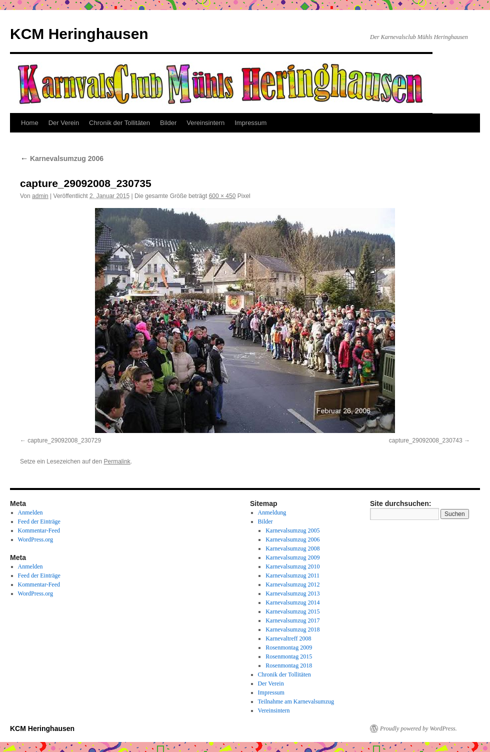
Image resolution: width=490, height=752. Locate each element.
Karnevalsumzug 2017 (293, 620)
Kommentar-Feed (39, 530)
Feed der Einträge (39, 521)
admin (40, 196)
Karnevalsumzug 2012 (293, 584)
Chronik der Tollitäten (119, 122)
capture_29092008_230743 (425, 440)
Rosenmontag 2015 (289, 656)
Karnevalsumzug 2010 (293, 566)
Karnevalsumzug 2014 (293, 602)
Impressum (250, 122)
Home (29, 122)
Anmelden (30, 512)
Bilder (168, 122)
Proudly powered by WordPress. (418, 728)
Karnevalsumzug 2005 (293, 530)
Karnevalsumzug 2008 (293, 548)
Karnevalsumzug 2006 (62, 158)
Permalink (117, 461)
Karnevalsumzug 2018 (293, 629)
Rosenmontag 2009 (289, 647)
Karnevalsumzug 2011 (293, 575)
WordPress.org (35, 539)
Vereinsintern (205, 122)
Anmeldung (272, 512)
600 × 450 (222, 196)
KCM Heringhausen (79, 34)
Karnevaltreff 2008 (288, 638)
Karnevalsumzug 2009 (293, 557)
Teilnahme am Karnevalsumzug (296, 701)
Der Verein (63, 122)
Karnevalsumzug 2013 (293, 593)
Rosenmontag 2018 (289, 665)
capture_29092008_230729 (64, 440)
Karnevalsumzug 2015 (293, 611)
